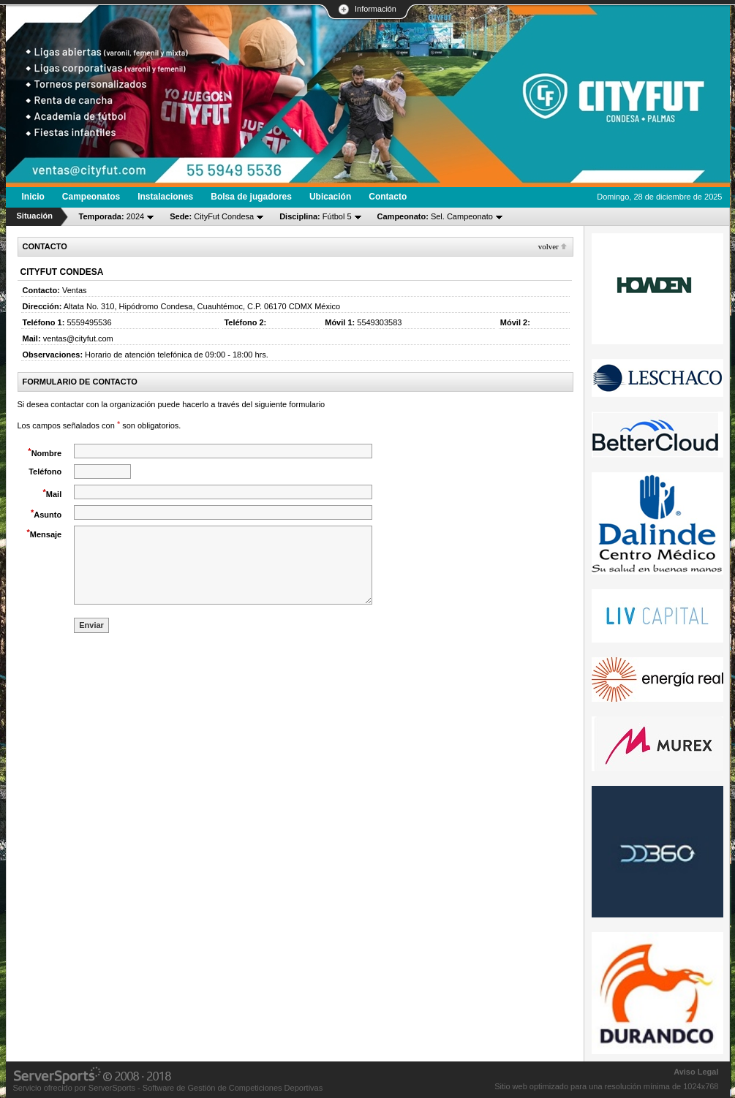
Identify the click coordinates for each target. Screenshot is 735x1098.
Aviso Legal (696, 1071)
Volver (548, 246)
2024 (112, 216)
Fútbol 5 (315, 216)
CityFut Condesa (212, 216)
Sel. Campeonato (435, 216)
